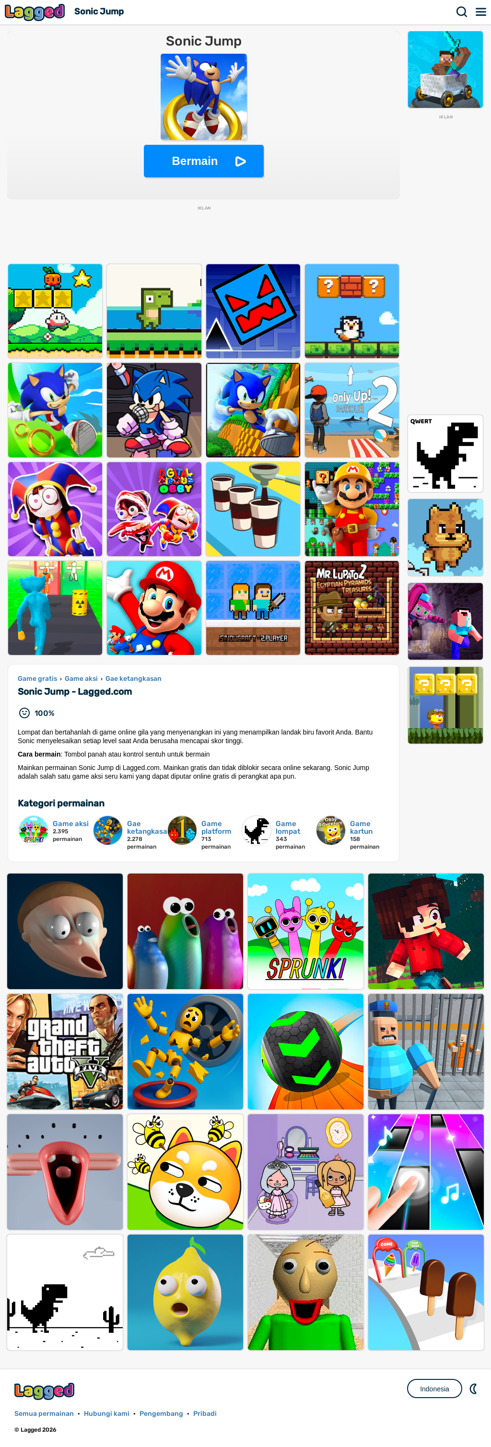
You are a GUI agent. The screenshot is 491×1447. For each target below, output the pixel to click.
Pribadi (205, 1414)
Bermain (195, 160)
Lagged (36, 12)
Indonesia (434, 1389)
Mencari (462, 12)
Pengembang (161, 1414)
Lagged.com (45, 1391)
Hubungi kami (106, 1414)
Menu (481, 12)
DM (474, 1388)
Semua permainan (44, 1414)
